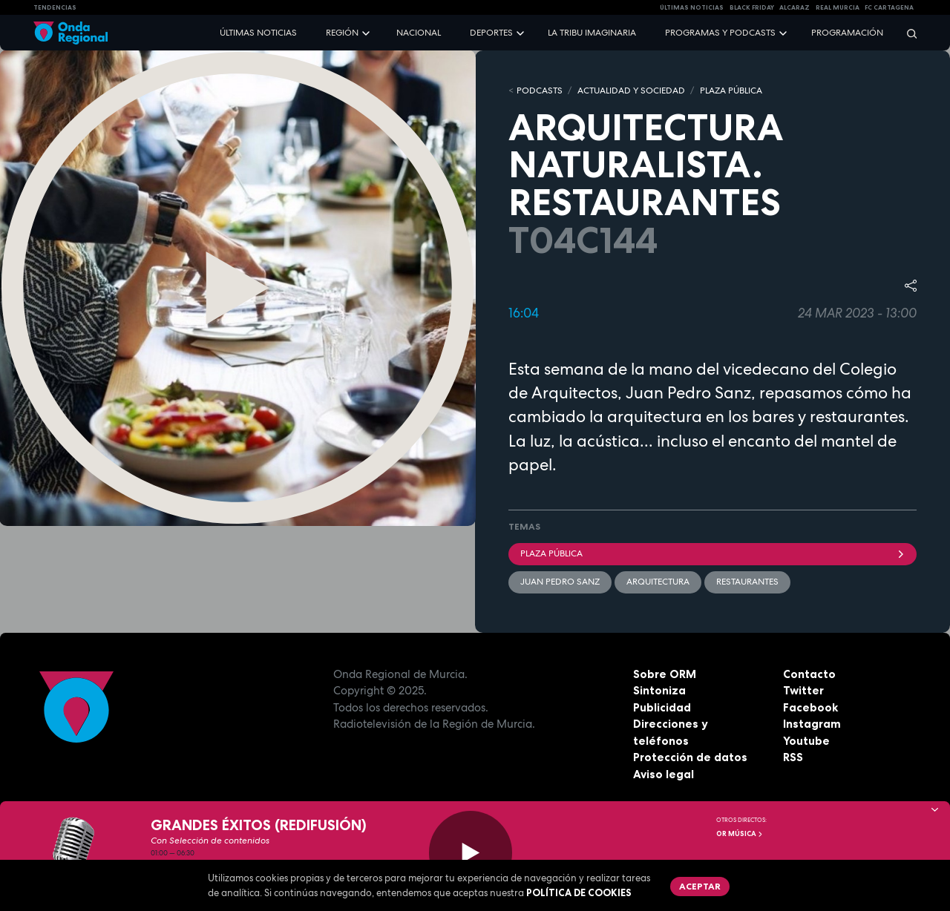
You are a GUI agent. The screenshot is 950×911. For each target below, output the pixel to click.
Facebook (810, 707)
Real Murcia (837, 7)
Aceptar (700, 886)
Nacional (418, 33)
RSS (793, 757)
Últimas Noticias (692, 7)
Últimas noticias (258, 33)
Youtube (806, 741)
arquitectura (657, 582)
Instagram (812, 724)
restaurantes (747, 582)
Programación (847, 33)
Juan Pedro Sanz (560, 582)
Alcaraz (794, 7)
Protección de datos (690, 757)
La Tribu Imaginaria (592, 33)
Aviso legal (663, 774)
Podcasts (540, 90)
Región (342, 33)
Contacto (809, 674)
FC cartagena (889, 7)
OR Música (740, 833)
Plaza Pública (712, 553)
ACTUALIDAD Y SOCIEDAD (631, 90)
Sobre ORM (664, 674)
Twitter (803, 690)
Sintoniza (659, 690)
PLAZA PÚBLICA (731, 90)
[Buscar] (907, 33)
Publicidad (662, 707)
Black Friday (752, 7)
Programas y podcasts (720, 33)
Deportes (491, 33)
